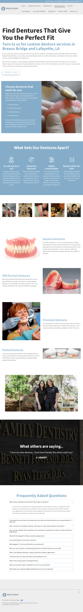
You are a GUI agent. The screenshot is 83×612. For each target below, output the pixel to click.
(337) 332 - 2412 (53, 1)
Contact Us (73, 11)
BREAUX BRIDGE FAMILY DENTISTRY (70, 1)
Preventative (47, 6)
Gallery (70, 6)
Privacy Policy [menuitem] (5, 600)
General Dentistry (34, 6)
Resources (51, 11)
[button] (79, 592)
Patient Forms (62, 11)
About (24, 6)
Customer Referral (39, 11)
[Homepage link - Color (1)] (10, 597)
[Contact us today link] (10, 72)
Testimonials (26, 11)
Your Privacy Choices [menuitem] (16, 600)
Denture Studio (59, 6)
